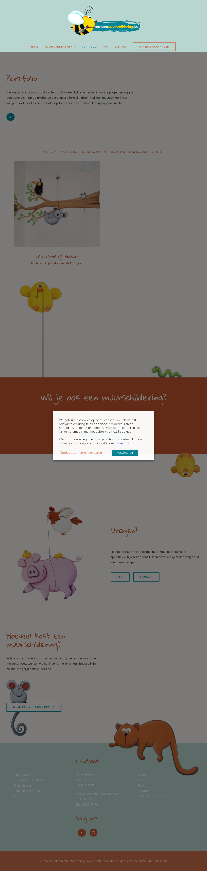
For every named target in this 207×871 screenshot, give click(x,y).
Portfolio (89, 46)
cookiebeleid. (124, 443)
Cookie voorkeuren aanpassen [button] (82, 453)
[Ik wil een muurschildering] (103, 20)
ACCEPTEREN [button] (125, 452)
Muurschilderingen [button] (60, 46)
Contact (120, 46)
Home (35, 46)
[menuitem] (36, 46)
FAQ (105, 46)
